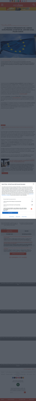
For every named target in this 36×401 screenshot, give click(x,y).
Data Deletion (11, 216)
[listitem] (18, 199)
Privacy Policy (24, 216)
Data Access (18, 216)
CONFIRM (10, 212)
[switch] (32, 201)
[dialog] (18, 200)
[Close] (34, 184)
